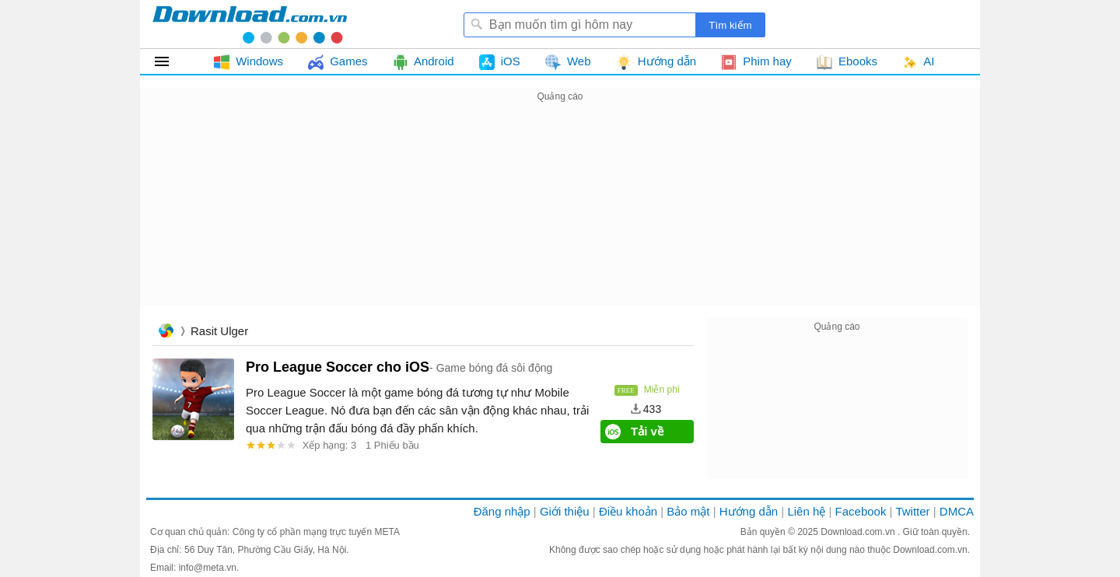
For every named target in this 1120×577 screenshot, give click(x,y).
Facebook (861, 511)
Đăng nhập (502, 511)
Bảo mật (688, 511)
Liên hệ (806, 511)
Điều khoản (628, 511)
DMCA (957, 511)
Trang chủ (165, 332)
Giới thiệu (565, 511)
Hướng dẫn (748, 511)
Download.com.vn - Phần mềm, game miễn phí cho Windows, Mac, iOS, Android (249, 24)
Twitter (912, 511)
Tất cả (170, 61)
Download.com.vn (859, 531)
